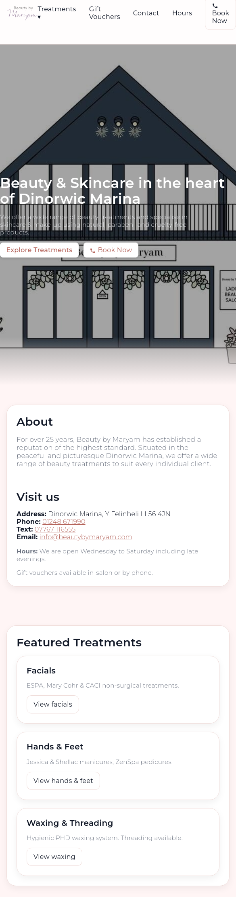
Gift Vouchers (104, 13)
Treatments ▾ (57, 13)
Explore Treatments (39, 250)
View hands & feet (63, 781)
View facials (52, 704)
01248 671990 (63, 522)
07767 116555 (55, 529)
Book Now (111, 250)
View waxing (54, 857)
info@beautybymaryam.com (86, 537)
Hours (182, 13)
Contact (146, 13)
